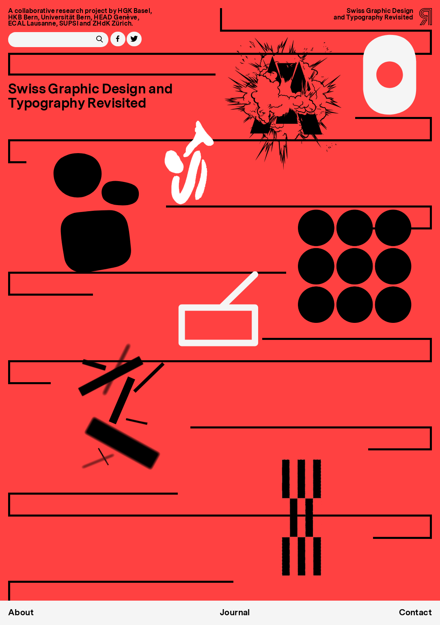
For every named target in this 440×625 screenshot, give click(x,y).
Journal (235, 613)
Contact (415, 613)
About (21, 613)
